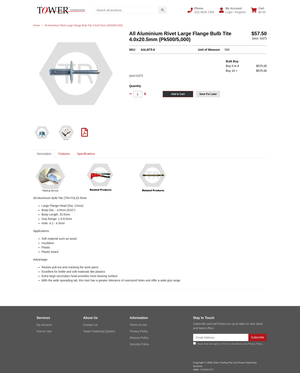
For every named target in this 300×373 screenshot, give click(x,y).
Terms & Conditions (232, 344)
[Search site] (162, 10)
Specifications (86, 153)
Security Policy (139, 344)
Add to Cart (178, 94)
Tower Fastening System (99, 331)
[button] (201, 10)
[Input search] (126, 10)
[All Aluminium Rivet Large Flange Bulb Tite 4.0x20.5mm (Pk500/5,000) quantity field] (137, 94)
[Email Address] (221, 337)
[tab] (44, 154)
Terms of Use (138, 324)
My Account (44, 324)
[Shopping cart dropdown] (258, 10)
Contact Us (90, 324)
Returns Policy (139, 337)
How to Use (44, 331)
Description (44, 153)
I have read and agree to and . (228, 343)
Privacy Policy (139, 331)
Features (64, 153)
